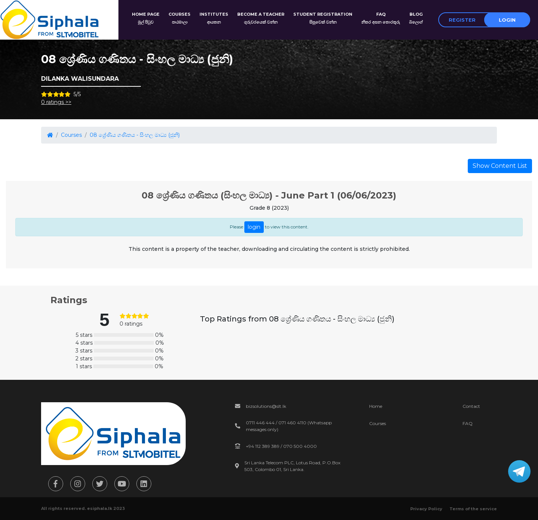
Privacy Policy (426, 508)
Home (375, 406)
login (254, 227)
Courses (71, 135)
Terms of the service (473, 508)
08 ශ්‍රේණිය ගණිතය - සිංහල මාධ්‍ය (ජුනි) (135, 135)
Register (462, 20)
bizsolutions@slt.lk (266, 406)
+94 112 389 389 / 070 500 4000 (281, 446)
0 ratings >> (56, 102)
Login (507, 20)
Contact (471, 406)
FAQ (468, 423)
